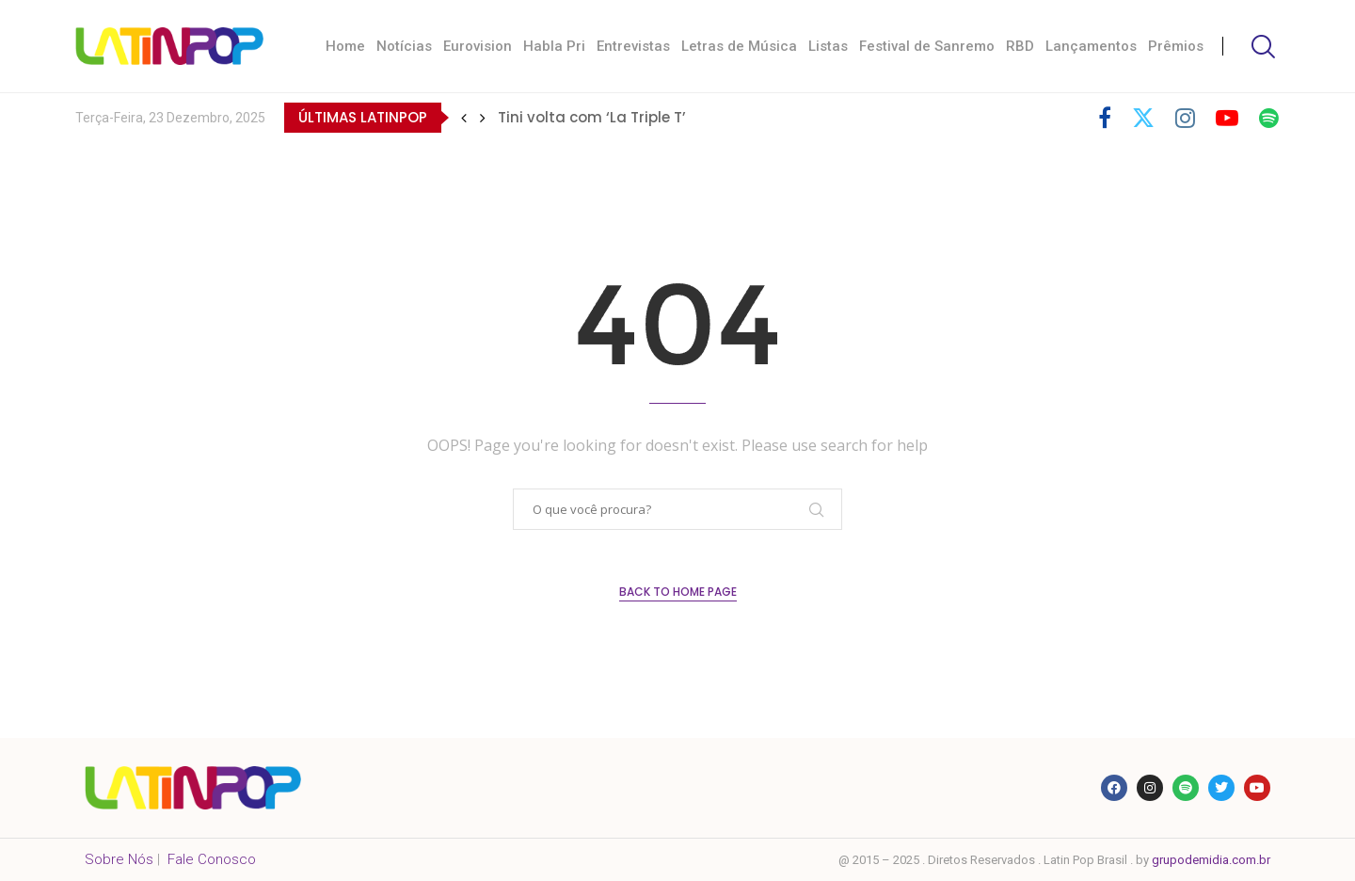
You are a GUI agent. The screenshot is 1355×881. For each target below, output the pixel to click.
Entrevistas (633, 46)
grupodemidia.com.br (1211, 860)
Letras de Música (739, 46)
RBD (1020, 46)
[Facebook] (1104, 117)
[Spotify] (1269, 117)
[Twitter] (1143, 117)
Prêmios (1176, 46)
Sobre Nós (119, 859)
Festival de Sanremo (927, 46)
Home (345, 46)
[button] (463, 118)
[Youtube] (1227, 117)
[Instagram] (1185, 117)
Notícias (404, 46)
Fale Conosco (211, 859)
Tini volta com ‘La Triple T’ (592, 117)
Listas (828, 46)
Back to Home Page (678, 592)
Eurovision (477, 46)
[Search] (1261, 46)
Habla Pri (554, 46)
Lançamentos (1091, 46)
